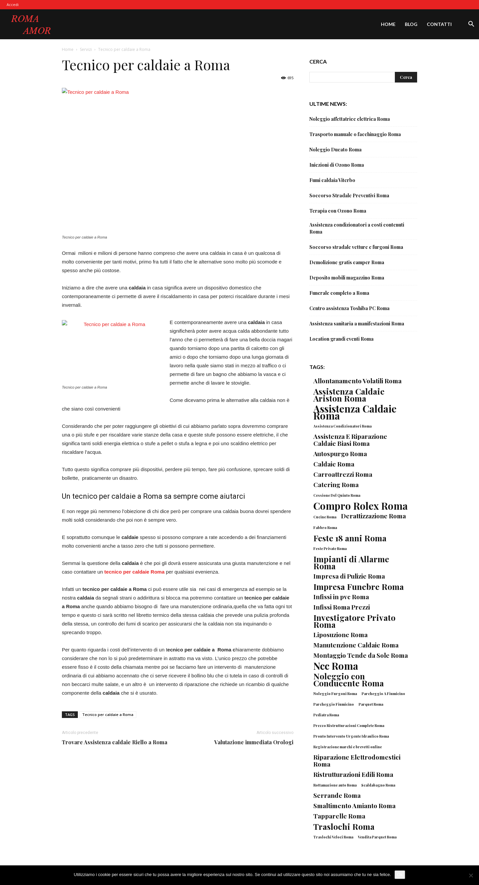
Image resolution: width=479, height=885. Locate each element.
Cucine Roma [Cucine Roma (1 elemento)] (324, 516)
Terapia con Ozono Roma (337, 211)
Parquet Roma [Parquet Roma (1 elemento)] (371, 704)
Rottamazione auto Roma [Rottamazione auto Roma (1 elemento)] (335, 785)
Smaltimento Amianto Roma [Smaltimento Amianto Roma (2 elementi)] (354, 805)
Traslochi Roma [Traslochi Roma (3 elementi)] (344, 826)
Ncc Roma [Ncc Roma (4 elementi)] (335, 665)
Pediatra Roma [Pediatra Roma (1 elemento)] (326, 714)
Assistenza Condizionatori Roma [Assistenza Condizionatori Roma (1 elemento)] (342, 426)
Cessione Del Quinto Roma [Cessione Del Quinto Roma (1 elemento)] (336, 495)
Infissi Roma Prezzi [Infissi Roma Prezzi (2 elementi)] (341, 607)
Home (388, 24)
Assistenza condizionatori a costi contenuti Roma (356, 228)
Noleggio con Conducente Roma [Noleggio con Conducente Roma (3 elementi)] (348, 679)
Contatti (439, 24)
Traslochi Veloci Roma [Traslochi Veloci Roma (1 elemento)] (333, 836)
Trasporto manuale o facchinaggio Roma (355, 134)
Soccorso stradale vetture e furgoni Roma (356, 247)
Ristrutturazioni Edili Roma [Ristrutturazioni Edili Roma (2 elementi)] (353, 774)
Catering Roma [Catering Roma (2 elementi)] (336, 484)
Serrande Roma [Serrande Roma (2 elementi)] (337, 795)
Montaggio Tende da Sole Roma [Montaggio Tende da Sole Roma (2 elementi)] (360, 655)
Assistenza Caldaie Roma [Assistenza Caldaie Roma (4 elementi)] (355, 412)
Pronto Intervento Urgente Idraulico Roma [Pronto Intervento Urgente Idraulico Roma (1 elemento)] (351, 736)
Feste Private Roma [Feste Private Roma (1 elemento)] (330, 548)
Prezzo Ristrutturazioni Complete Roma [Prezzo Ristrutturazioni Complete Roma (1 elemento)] (348, 725)
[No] (470, 875)
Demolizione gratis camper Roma (346, 262)
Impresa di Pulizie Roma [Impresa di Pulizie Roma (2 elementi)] (349, 576)
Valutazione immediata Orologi (253, 742)
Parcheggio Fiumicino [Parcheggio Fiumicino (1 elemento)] (333, 704)
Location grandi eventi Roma (341, 339)
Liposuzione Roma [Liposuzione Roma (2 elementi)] (340, 634)
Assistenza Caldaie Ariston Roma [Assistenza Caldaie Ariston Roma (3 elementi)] (349, 395)
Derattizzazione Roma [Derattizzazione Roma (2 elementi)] (373, 515)
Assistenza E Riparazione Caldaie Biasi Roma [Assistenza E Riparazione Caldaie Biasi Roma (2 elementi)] (350, 440)
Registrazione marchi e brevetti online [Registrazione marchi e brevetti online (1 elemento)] (347, 746)
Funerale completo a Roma (339, 293)
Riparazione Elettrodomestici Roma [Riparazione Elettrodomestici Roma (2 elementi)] (356, 761)
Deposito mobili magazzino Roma (346, 277)
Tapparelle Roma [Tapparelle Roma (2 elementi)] (339, 815)
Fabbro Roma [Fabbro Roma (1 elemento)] (325, 527)
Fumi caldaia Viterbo (332, 180)
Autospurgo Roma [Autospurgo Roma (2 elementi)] (340, 453)
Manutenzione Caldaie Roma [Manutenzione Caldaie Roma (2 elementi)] (356, 644)
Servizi (86, 49)
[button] (471, 25)
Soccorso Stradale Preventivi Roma (349, 195)
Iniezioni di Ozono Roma (336, 165)
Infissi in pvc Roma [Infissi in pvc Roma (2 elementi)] (341, 596)
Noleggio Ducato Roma (335, 149)
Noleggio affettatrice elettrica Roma (349, 119)
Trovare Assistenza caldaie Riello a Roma (114, 742)
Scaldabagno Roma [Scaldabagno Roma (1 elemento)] (378, 785)
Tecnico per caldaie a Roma (107, 714)
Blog (411, 24)
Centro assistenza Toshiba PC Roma (349, 308)
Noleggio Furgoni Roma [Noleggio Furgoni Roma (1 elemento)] (335, 693)
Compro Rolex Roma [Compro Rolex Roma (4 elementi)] (360, 505)
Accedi (13, 4)
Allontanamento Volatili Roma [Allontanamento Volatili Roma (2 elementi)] (357, 380)
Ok (400, 874)
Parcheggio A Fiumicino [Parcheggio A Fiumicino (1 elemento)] (383, 693)
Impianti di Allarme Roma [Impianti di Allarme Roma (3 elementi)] (351, 562)
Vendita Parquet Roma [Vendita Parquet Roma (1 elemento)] (377, 836)
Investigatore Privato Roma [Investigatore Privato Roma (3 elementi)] (354, 621)
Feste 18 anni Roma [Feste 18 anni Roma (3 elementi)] (350, 537)
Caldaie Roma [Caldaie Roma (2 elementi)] (333, 463)
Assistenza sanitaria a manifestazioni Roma (356, 323)
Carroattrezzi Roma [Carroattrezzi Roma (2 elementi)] (342, 474)
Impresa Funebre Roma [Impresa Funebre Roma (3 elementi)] (358, 586)
